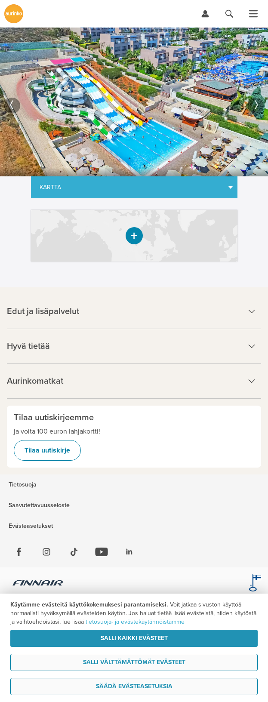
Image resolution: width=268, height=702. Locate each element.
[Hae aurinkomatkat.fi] (229, 13)
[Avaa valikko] (253, 13)
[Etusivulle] (13, 13)
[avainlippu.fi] (255, 584)
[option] (134, 102)
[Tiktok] (74, 552)
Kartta (50, 187)
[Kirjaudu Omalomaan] (205, 13)
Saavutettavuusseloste (39, 505)
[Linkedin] (129, 552)
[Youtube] (101, 552)
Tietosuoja (23, 484)
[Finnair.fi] (38, 584)
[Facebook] (19, 552)
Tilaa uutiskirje (47, 450)
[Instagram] (46, 552)
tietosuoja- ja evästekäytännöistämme (135, 621)
